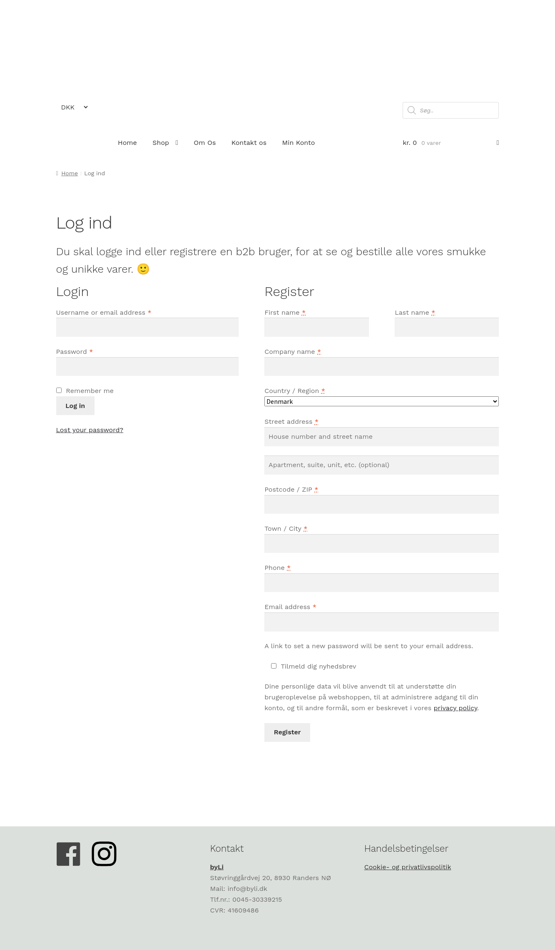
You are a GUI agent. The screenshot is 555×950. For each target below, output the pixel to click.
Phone (277, 568)
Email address (290, 607)
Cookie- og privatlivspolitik (407, 867)
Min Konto (298, 143)
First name (285, 312)
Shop (160, 143)
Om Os (205, 143)
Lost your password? (90, 430)
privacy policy (455, 708)
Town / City (285, 528)
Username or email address (104, 312)
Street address (291, 421)
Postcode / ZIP (291, 489)
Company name (292, 352)
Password (74, 352)
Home (127, 143)
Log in (75, 406)
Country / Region (294, 391)
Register (287, 732)
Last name (415, 312)
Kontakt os (248, 143)
